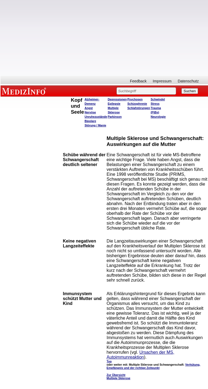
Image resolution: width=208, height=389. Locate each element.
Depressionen (117, 99)
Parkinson (115, 116)
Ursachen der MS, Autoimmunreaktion (140, 354)
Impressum (162, 81)
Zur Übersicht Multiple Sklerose (119, 376)
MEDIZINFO (25, 90)
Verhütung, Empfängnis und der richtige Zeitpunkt (153, 366)
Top (109, 361)
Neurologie (158, 116)
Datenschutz (188, 81)
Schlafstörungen (138, 108)
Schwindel (158, 99)
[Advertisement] (104, 38)
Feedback (138, 81)
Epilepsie (114, 103)
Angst (88, 108)
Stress (155, 103)
